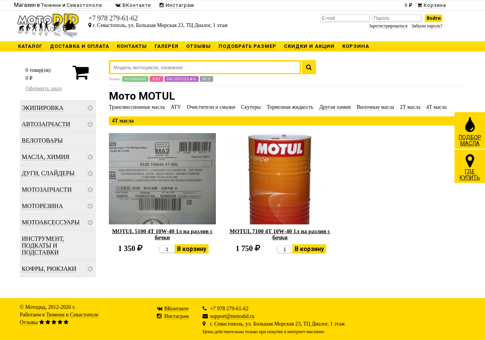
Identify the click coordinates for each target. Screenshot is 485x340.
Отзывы (29, 322)
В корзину (191, 249)
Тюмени (55, 315)
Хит (156, 79)
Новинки (135, 79)
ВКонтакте (176, 308)
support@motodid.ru (232, 316)
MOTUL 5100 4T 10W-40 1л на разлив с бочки (162, 234)
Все (206, 79)
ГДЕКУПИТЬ (469, 167)
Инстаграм (176, 316)
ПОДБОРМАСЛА (470, 131)
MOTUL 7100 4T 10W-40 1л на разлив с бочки (280, 234)
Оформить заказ (44, 88)
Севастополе (84, 315)
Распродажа (181, 79)
